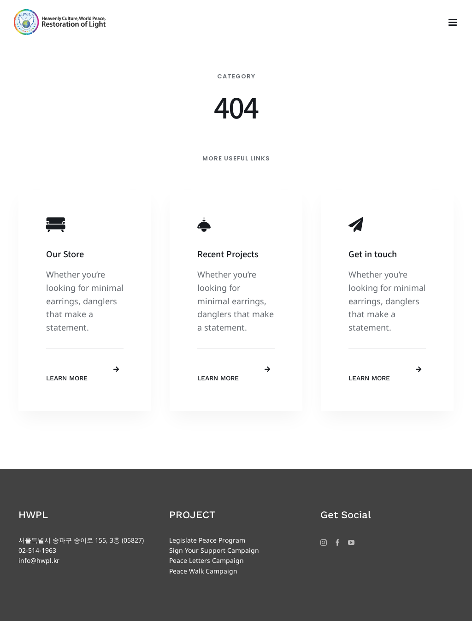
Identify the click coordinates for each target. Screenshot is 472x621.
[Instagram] (323, 542)
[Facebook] (337, 542)
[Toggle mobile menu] (453, 22)
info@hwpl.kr (38, 560)
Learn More (67, 378)
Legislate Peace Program (207, 540)
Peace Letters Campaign (206, 560)
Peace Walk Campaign (203, 571)
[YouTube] (351, 542)
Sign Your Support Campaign (214, 550)
